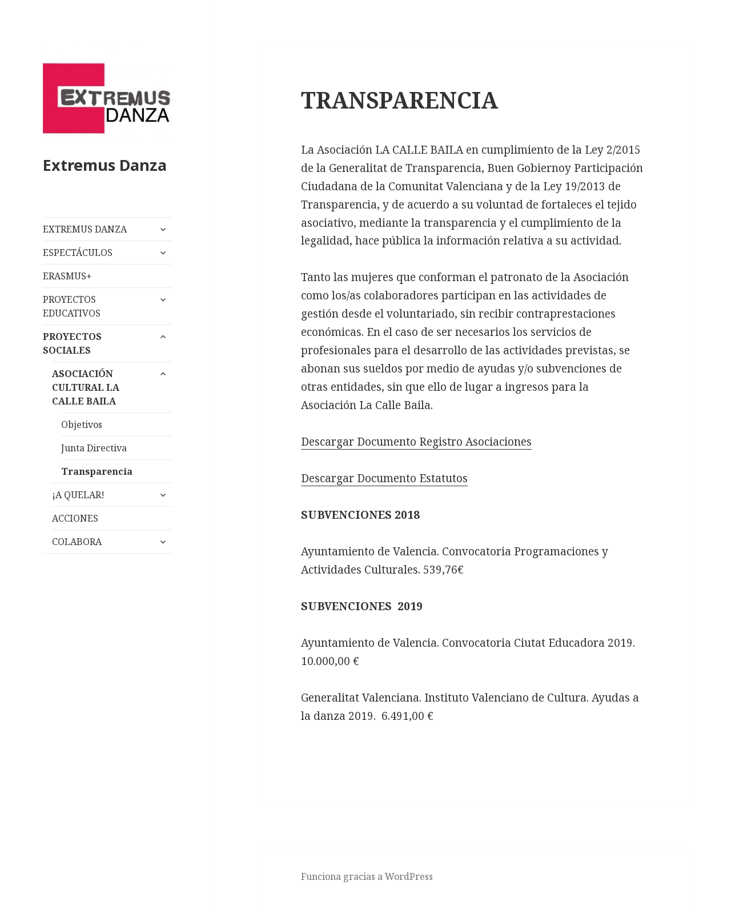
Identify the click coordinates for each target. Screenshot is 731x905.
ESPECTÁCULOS (78, 252)
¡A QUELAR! (78, 494)
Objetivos (81, 424)
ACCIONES (75, 518)
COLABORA (77, 541)
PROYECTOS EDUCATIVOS (72, 306)
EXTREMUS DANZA (85, 229)
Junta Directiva (94, 448)
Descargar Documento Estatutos (384, 478)
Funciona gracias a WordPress (367, 876)
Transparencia (96, 471)
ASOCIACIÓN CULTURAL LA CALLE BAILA (85, 387)
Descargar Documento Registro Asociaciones (416, 441)
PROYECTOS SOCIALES (72, 343)
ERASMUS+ (67, 276)
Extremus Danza (105, 164)
